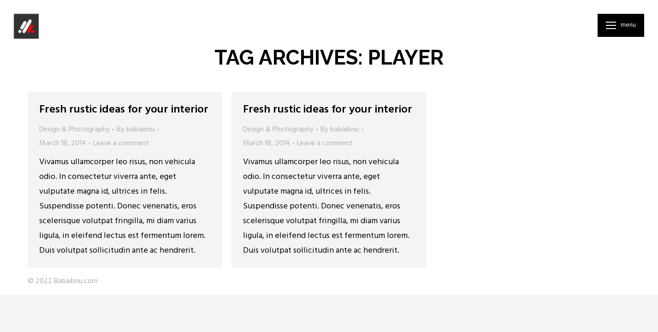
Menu (628, 25)
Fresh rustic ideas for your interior (123, 110)
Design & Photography (74, 130)
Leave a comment (121, 143)
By (136, 130)
